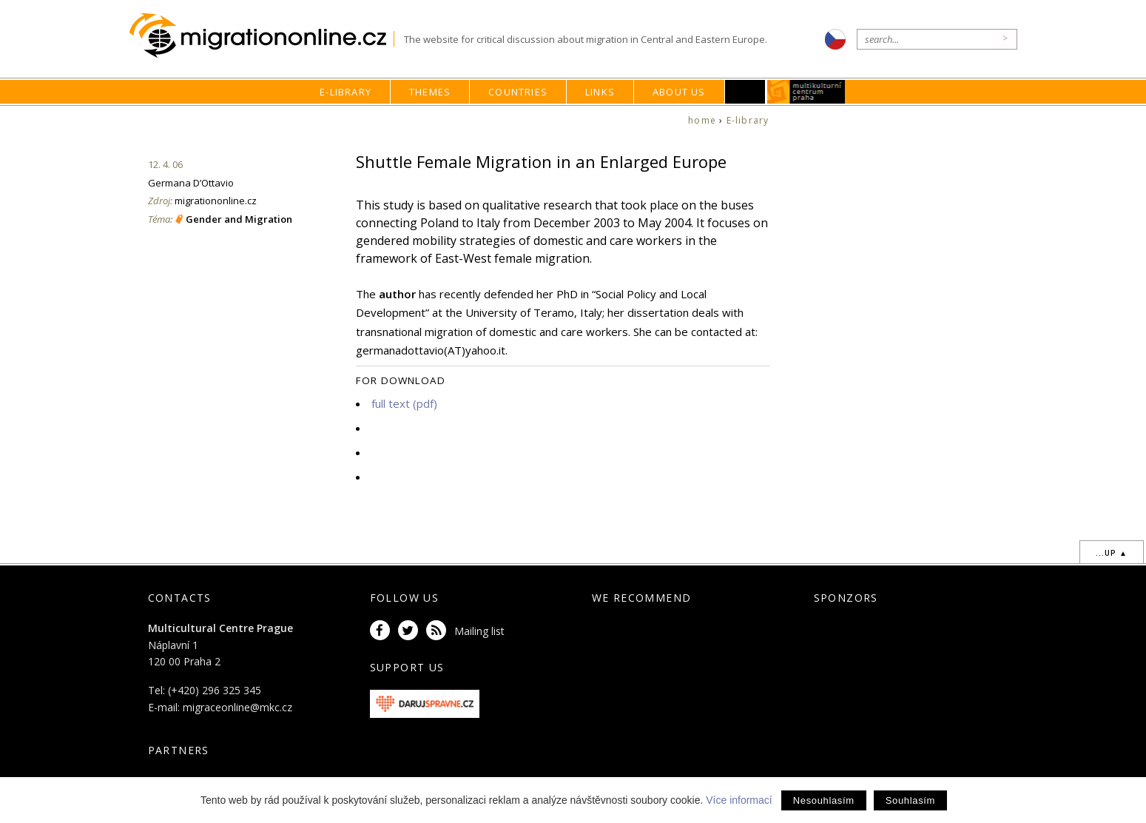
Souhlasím (910, 800)
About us (679, 91)
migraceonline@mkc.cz (237, 707)
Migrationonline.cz (261, 36)
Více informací (739, 800)
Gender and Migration (239, 219)
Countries (517, 91)
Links (600, 91)
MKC (806, 91)
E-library (345, 91)
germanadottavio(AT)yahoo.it (430, 350)
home (702, 120)
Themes (430, 91)
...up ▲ (1112, 553)
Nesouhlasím (824, 800)
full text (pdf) (404, 403)
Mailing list (479, 631)
